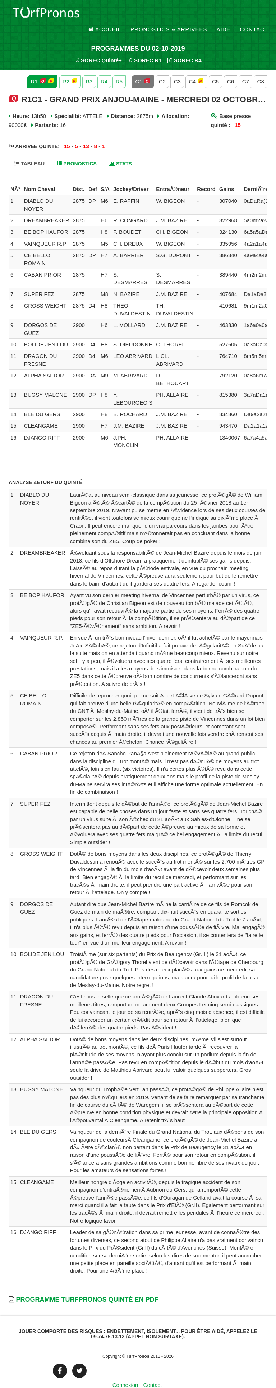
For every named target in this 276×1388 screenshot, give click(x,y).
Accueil (104, 14)
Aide (224, 14)
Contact (254, 14)
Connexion (125, 1372)
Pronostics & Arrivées (168, 14)
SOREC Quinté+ (98, 47)
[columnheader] (15, 176)
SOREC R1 (144, 47)
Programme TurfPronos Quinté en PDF (87, 1286)
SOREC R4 (184, 47)
